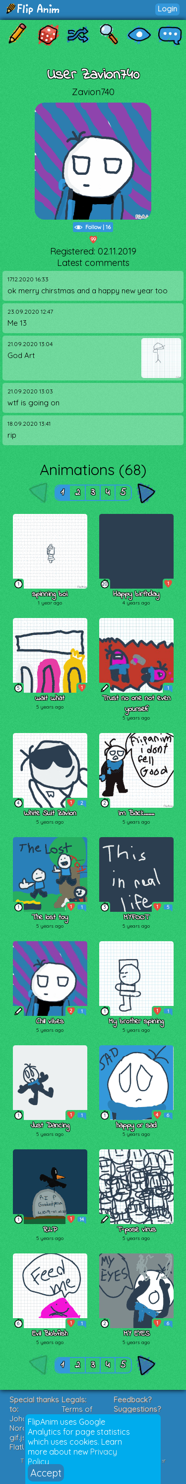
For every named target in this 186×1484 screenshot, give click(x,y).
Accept (46, 1473)
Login (167, 8)
